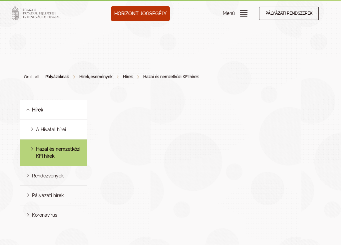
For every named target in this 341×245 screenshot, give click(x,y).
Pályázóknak (57, 77)
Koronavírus (44, 215)
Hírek (128, 77)
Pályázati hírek (48, 195)
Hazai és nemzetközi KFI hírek (170, 77)
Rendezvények (48, 175)
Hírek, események (95, 77)
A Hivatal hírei (51, 129)
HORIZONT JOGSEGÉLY (140, 13)
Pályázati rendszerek (288, 13)
